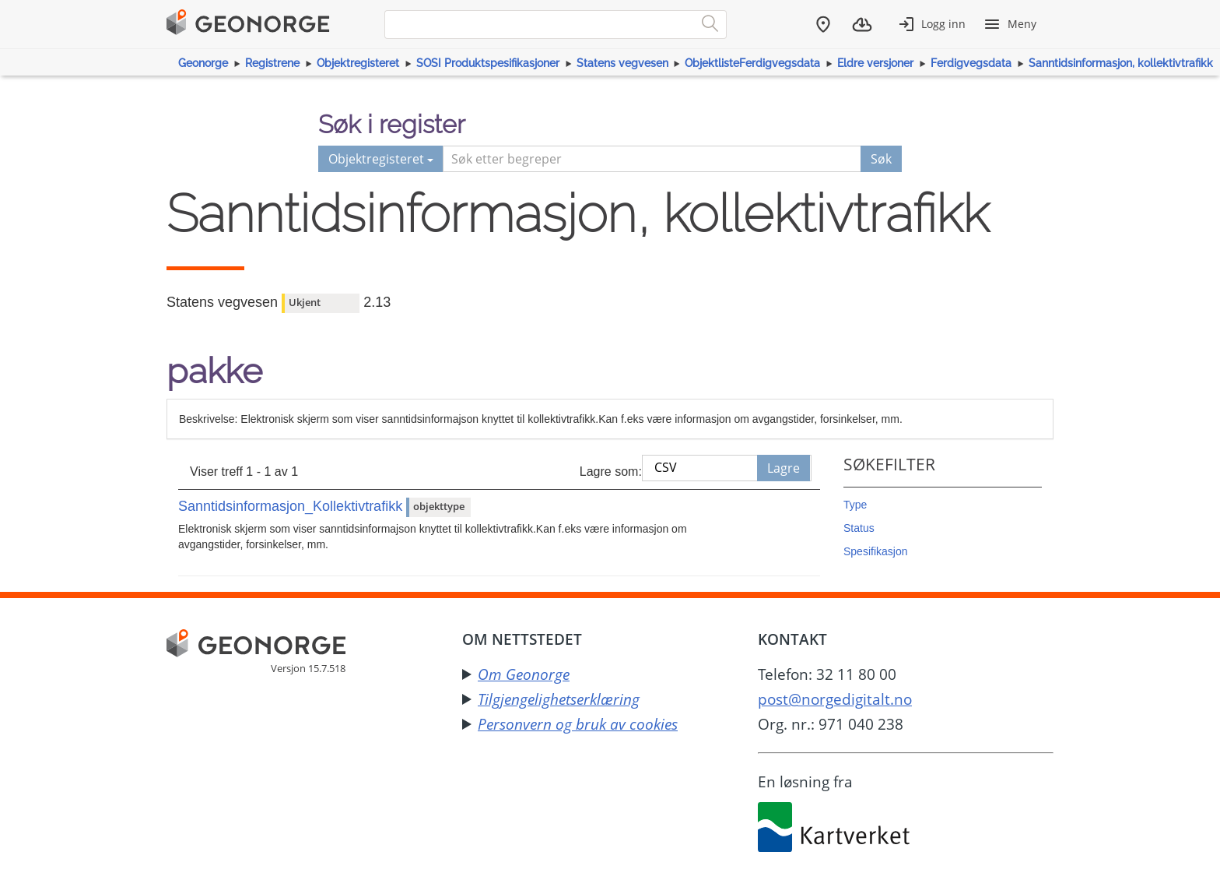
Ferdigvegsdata (971, 63)
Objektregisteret (358, 63)
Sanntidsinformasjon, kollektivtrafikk (1121, 63)
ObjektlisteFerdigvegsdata (752, 63)
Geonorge (203, 63)
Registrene (272, 63)
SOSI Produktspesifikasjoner (487, 63)
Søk (881, 158)
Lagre (783, 468)
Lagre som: (611, 471)
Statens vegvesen (622, 63)
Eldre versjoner (875, 63)
